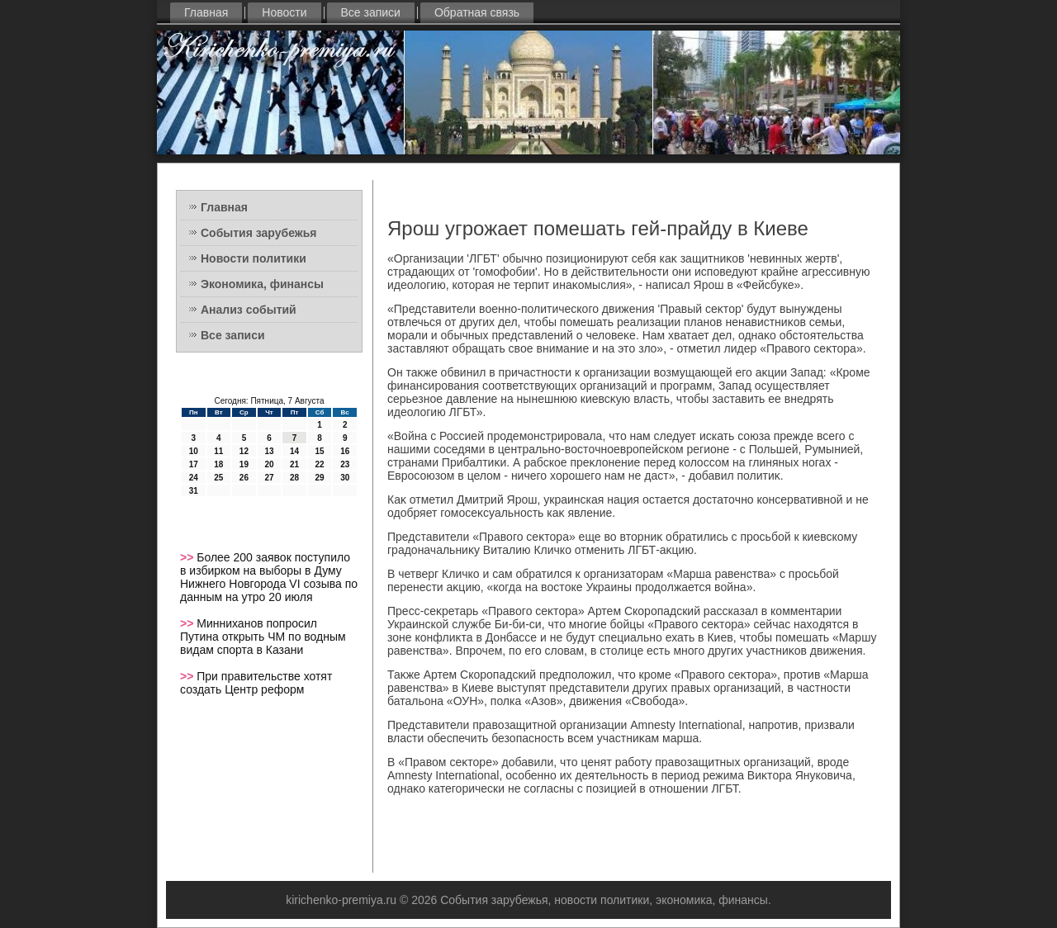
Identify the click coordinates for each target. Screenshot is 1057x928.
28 (294, 477)
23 (344, 464)
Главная (206, 12)
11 (218, 451)
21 (294, 464)
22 (320, 464)
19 (244, 464)
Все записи (371, 12)
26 (244, 477)
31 (193, 490)
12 (244, 451)
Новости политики (253, 258)
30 (344, 477)
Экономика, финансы (262, 284)
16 (344, 451)
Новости (284, 12)
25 (218, 477)
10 (193, 451)
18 (218, 464)
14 (294, 451)
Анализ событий (248, 309)
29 (320, 477)
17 (193, 464)
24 (193, 477)
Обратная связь (476, 12)
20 (268, 464)
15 (320, 451)
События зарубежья (258, 232)
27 (268, 477)
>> (188, 557)
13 (268, 451)
